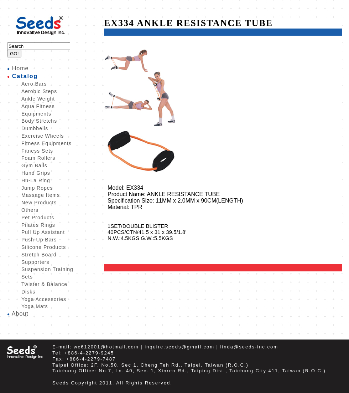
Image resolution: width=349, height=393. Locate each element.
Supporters (35, 262)
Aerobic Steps (39, 91)
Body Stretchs (39, 121)
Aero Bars (34, 84)
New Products (39, 202)
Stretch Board (39, 254)
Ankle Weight (38, 99)
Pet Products (37, 217)
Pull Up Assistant (43, 232)
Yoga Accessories (43, 299)
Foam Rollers (38, 158)
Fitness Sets (37, 151)
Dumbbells (34, 128)
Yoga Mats (34, 306)
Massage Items (40, 195)
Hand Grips (35, 173)
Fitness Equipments (46, 143)
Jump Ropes (37, 188)
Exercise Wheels (42, 136)
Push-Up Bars (39, 240)
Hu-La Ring (35, 180)
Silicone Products (43, 247)
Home (20, 68)
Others (29, 210)
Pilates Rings (38, 225)
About (20, 314)
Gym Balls (34, 165)
